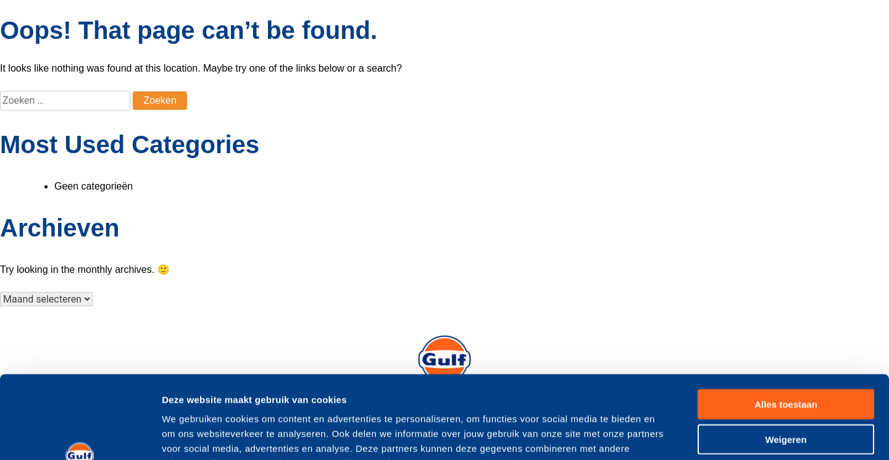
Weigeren (785, 361)
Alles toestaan (785, 326)
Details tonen (667, 435)
